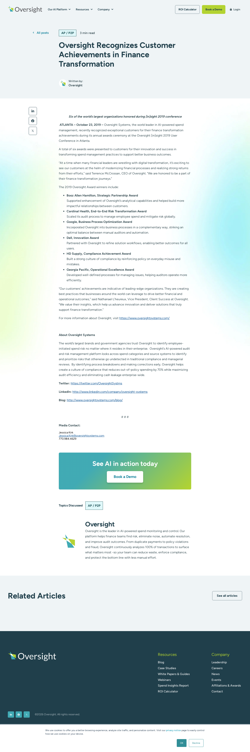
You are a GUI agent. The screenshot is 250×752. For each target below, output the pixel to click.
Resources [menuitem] (167, 654)
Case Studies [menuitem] (167, 668)
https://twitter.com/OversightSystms (96, 383)
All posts (43, 33)
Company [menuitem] (220, 654)
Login (234, 9)
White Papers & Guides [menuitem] (174, 674)
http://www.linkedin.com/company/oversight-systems (109, 392)
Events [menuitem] (216, 680)
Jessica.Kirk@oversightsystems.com (81, 435)
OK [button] (181, 743)
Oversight (100, 524)
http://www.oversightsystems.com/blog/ (95, 400)
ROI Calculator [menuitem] (168, 691)
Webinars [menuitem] (164, 680)
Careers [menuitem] (217, 668)
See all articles (227, 595)
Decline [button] (196, 743)
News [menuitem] (216, 674)
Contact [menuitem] (217, 691)
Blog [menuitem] (161, 662)
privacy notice (173, 730)
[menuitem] (11, 714)
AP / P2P (67, 33)
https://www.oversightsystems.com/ (144, 318)
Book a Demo (213, 9)
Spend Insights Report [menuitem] (173, 685)
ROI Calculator (187, 9)
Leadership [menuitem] (219, 662)
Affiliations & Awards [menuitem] (226, 685)
